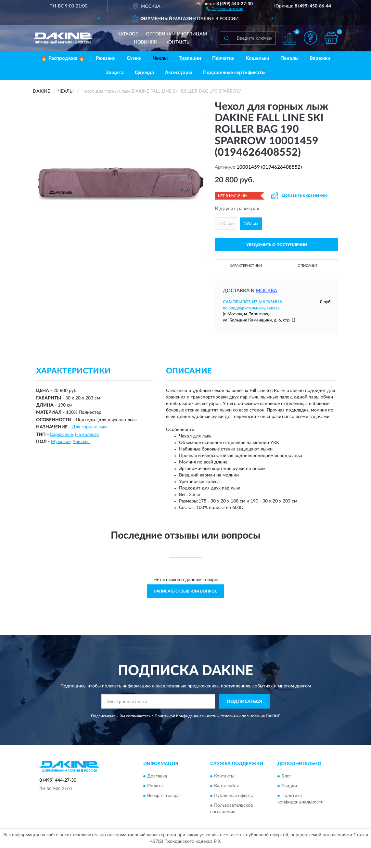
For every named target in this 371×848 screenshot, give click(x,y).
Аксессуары (178, 72)
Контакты (178, 42)
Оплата (155, 786)
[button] (224, 8)
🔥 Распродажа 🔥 (63, 58)
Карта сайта (226, 786)
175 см (226, 223)
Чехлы (160, 58)
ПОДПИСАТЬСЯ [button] (244, 701)
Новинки (146, 42)
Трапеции (190, 58)
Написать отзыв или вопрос (185, 591)
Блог (286, 776)
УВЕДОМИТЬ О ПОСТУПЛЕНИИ (276, 245)
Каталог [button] (127, 34)
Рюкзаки (106, 58)
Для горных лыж (90, 427)
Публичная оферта (233, 795)
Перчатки (223, 58)
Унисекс (81, 441)
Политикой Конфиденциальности (185, 716)
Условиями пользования (243, 716)
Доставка (157, 776)
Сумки (134, 58)
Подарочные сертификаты (234, 72)
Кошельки (257, 58)
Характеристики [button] (246, 265)
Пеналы (289, 58)
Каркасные (61, 434)
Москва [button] (266, 290)
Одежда (144, 72)
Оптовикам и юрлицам (176, 34)
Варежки (320, 58)
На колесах (87, 434)
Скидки (289, 786)
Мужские (60, 441)
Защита (115, 72)
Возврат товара (163, 795)
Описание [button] (307, 265)
